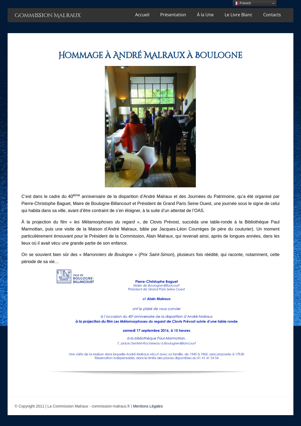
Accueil (142, 15)
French (242, 3)
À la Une (205, 15)
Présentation (173, 15)
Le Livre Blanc (238, 15)
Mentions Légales (148, 406)
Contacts (272, 15)
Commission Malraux (48, 15)
